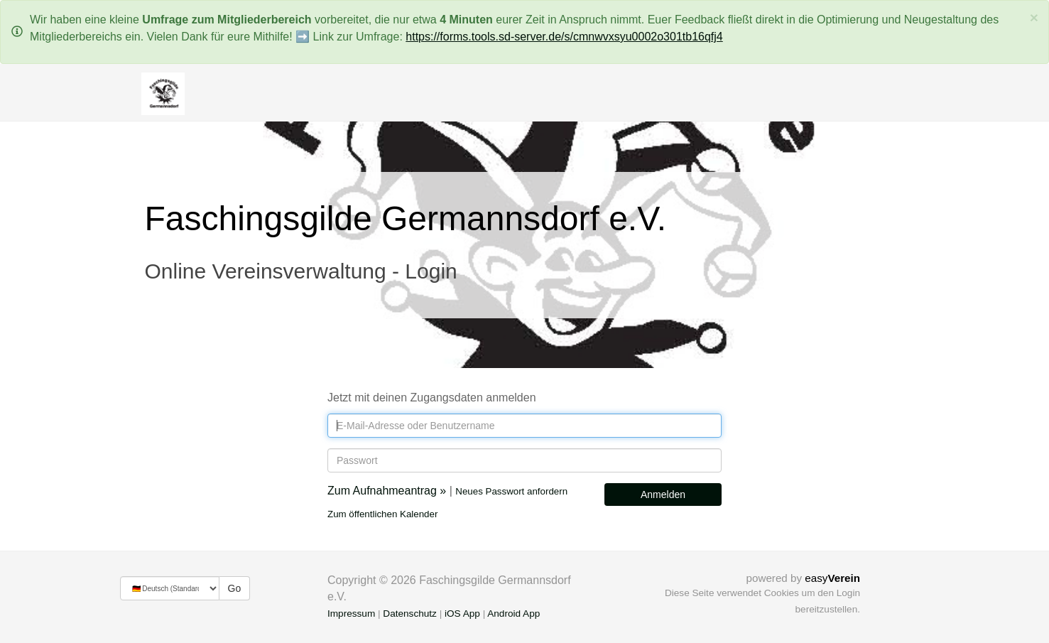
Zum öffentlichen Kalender (382, 514)
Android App (513, 613)
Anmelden (663, 494)
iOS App (462, 613)
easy (832, 578)
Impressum (351, 613)
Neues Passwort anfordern (511, 491)
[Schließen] (1034, 17)
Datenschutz (410, 613)
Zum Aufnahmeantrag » (386, 491)
